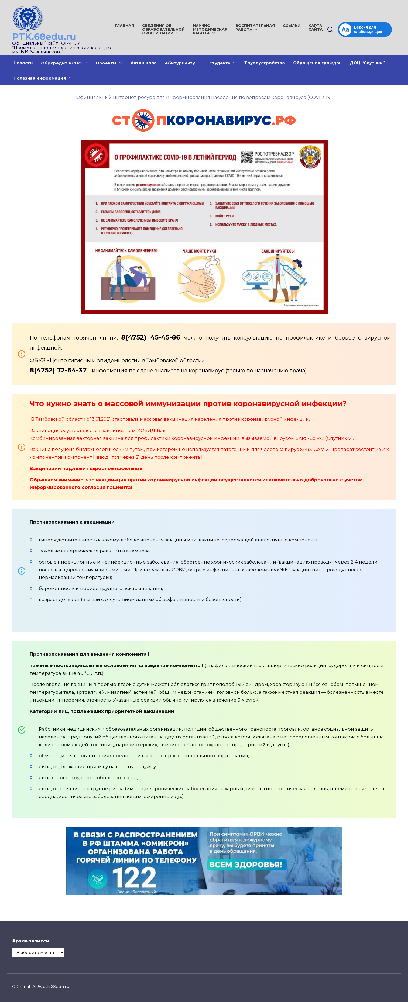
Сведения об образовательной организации (163, 29)
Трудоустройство (264, 62)
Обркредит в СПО (61, 62)
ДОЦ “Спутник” (367, 62)
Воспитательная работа (255, 27)
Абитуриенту (180, 62)
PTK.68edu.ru (44, 36)
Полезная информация (39, 78)
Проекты (106, 62)
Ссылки (291, 25)
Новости (23, 62)
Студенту (219, 62)
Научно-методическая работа (210, 29)
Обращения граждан (317, 62)
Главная (124, 25)
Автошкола (144, 62)
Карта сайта (315, 27)
